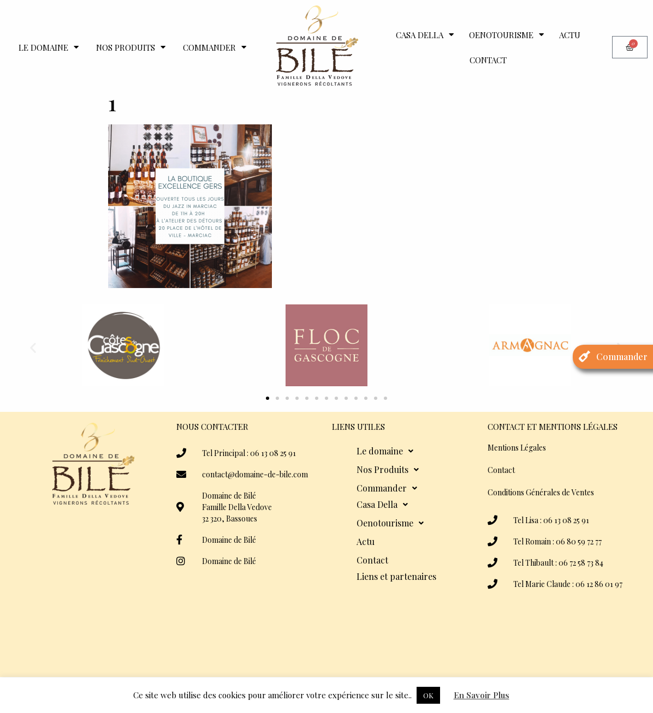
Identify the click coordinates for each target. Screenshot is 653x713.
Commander (214, 47)
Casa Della (425, 34)
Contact (488, 60)
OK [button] (428, 695)
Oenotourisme (506, 34)
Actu (569, 34)
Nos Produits (130, 47)
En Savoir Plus (481, 695)
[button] (33, 347)
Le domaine (49, 47)
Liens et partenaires (396, 576)
